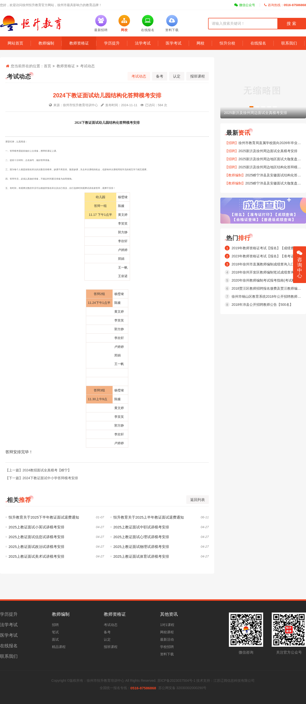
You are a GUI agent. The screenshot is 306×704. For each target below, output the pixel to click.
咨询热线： (285, 5)
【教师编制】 (235, 175)
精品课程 (59, 647)
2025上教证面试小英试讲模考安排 (34, 527)
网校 (200, 43)
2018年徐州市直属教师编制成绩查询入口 (263, 264)
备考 (159, 76)
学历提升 (112, 43)
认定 (176, 76)
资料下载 (167, 654)
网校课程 (167, 632)
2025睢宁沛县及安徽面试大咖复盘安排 (274, 183)
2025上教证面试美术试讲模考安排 (34, 556)
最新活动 (167, 639)
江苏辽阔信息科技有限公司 (234, 680)
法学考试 (143, 43)
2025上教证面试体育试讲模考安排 (139, 556)
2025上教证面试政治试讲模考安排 (34, 547)
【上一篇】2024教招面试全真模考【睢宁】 (38, 470)
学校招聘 (167, 647)
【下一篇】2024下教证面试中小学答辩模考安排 (41, 478)
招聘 (55, 625)
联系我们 (289, 43)
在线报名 (258, 43)
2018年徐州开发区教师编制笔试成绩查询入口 (266, 272)
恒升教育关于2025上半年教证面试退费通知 (147, 517)
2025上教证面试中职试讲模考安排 (139, 527)
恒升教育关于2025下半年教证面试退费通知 (42, 517)
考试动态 (87, 66)
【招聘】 (231, 143)
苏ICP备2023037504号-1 (176, 680)
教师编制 (46, 43)
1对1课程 (167, 625)
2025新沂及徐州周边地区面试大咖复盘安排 (271, 159)
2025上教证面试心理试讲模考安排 (139, 537)
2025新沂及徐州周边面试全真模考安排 (267, 151)
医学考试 (173, 43)
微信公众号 (244, 5)
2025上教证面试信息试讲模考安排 (34, 537)
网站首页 (15, 43)
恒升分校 (227, 43)
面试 (55, 639)
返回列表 (197, 500)
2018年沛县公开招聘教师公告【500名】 (262, 305)
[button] (251, 106)
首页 (47, 66)
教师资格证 (79, 43)
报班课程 (197, 76)
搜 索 (291, 23)
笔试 (55, 632)
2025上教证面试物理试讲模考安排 (139, 547)
